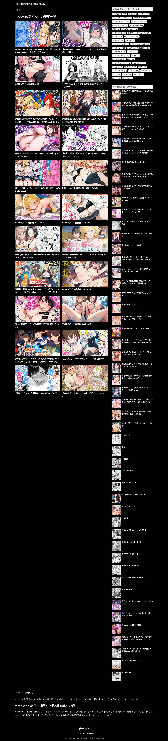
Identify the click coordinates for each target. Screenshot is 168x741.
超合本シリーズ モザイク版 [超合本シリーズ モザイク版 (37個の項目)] (139, 33)
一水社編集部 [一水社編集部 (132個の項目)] (119, 14)
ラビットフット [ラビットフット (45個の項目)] (140, 21)
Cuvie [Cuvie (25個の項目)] (136, 55)
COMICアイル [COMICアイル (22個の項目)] (139, 63)
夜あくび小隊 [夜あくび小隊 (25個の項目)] (119, 59)
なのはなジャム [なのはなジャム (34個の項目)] (132, 36)
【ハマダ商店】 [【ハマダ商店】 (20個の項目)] (120, 71)
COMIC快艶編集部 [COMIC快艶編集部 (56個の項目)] (142, 18)
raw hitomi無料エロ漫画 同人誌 (32, 3)
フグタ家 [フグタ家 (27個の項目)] (132, 52)
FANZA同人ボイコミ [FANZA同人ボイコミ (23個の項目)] (121, 63)
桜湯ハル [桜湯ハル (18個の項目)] (128, 78)
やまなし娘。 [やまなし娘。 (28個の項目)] (119, 48)
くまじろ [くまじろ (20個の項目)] (134, 71)
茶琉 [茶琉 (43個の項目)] (116, 29)
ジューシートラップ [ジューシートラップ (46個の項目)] (121, 21)
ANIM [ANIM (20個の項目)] (142, 67)
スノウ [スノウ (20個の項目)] (117, 74)
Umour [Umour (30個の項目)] (130, 40)
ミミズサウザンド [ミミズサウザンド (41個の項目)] (129, 29)
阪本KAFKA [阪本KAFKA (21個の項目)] (130, 67)
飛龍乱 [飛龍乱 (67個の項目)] (133, 14)
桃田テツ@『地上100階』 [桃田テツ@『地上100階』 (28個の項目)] (138, 48)
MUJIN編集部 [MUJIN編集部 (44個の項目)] (137, 25)
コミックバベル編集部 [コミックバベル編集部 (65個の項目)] (122, 18)
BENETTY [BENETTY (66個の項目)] (145, 14)
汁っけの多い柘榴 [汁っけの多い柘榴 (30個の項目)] (120, 44)
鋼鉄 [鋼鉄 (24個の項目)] (131, 59)
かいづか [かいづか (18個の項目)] (138, 74)
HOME (84, 728)
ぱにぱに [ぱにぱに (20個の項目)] (146, 71)
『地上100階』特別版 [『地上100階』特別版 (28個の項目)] (140, 44)
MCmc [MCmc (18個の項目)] (127, 74)
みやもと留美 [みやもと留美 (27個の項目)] (119, 52)
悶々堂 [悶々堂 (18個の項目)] (117, 78)
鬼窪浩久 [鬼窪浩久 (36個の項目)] (117, 36)
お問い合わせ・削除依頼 (84, 733)
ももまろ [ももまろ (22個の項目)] (117, 67)
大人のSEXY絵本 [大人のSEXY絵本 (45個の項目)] (120, 25)
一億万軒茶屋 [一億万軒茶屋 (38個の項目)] (119, 33)
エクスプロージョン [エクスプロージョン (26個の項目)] (121, 55)
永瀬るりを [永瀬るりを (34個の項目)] (118, 40)
